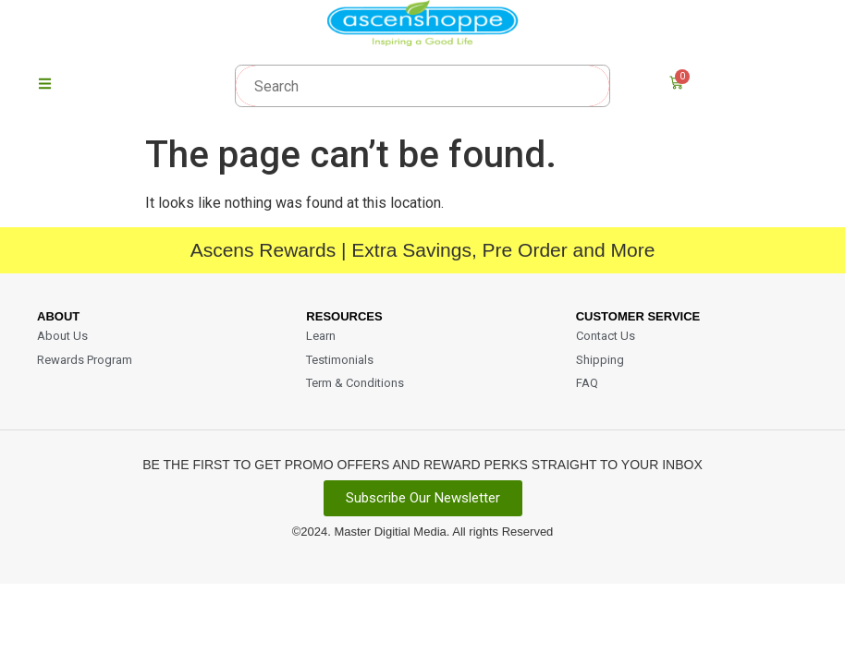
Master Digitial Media (390, 535)
